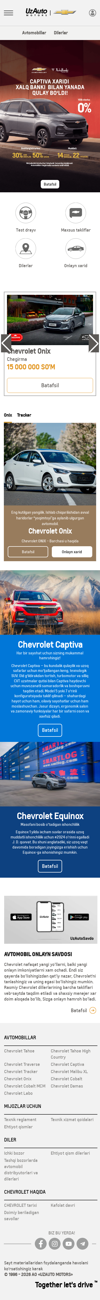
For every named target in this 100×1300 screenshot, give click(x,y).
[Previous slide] (6, 343)
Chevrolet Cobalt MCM (24, 1086)
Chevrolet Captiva (67, 1064)
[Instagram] (55, 1244)
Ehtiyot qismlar (18, 1127)
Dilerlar (61, 33)
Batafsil (50, 184)
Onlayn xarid (72, 551)
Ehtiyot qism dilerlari (70, 1153)
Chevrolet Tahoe (19, 1051)
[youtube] (68, 1244)
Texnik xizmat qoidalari (72, 1119)
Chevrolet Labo (18, 1093)
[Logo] (36, 13)
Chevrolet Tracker (21, 1071)
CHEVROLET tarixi (20, 1205)
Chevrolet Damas (67, 1086)
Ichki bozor (14, 1153)
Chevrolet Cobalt (66, 1079)
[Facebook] (41, 1244)
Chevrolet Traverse (22, 1064)
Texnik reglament (20, 1119)
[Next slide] (94, 343)
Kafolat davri (63, 1205)
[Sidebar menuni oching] (8, 14)
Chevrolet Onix (17, 1079)
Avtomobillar (34, 33)
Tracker (24, 415)
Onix (8, 415)
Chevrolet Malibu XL (69, 1071)
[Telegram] (82, 1244)
